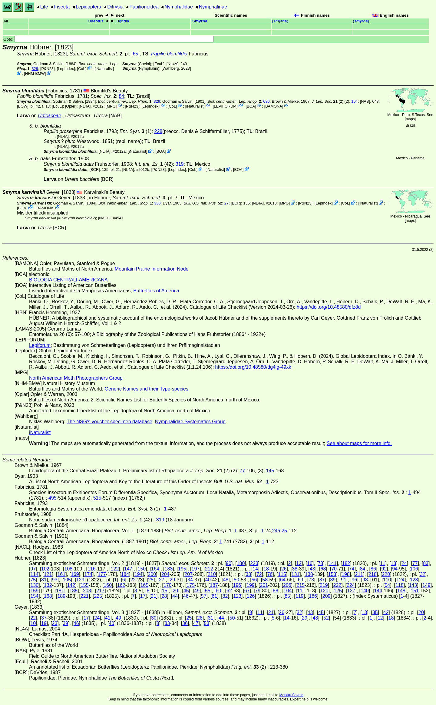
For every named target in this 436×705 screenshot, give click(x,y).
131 (296, 574)
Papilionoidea (143, 6)
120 (324, 590)
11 (382, 563)
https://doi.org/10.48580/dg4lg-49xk (253, 367)
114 (34, 574)
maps (410, 119)
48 (225, 579)
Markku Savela (291, 695)
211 (359, 574)
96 (354, 579)
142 (71, 585)
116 (92, 568)
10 (33, 623)
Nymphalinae (213, 6)
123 (237, 596)
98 (365, 579)
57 (203, 596)
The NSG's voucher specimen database (109, 421)
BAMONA (273, 106)
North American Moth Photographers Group (76, 378)
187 (214, 585)
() (280, 21)
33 (248, 574)
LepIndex (66, 68)
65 (135, 53)
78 (320, 563)
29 (172, 579)
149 (426, 585)
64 (283, 579)
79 (257, 590)
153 (332, 574)
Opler (70, 106)
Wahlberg (171, 68)
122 (115, 568)
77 (242, 470)
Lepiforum (40, 345)
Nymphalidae (178, 6)
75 (33, 579)
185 (73, 590)
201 (264, 585)
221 (85, 596)
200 (152, 574)
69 (300, 579)
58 (265, 579)
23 (55, 623)
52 (326, 617)
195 (182, 568)
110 (387, 579)
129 (80, 579)
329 (34, 68)
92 (384, 568)
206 (287, 585)
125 (338, 590)
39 (65, 623)
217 (100, 590)
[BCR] (94, 169)
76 (269, 574)
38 (294, 568)
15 (164, 590)
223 (254, 563)
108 (68, 568)
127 (351, 590)
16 (309, 563)
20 (175, 590)
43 (312, 568)
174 (88, 574)
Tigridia (122, 21)
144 (378, 590)
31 (210, 617)
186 (313, 596)
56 (254, 579)
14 (255, 568)
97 (33, 568)
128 (414, 579)
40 (208, 579)
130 (34, 585)
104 (354, 101)
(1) (136, 131)
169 (75, 574)
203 (87, 590)
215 (300, 585)
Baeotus (95, 21)
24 (404, 563)
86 (373, 568)
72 (259, 574)
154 (34, 596)
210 (212, 574)
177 (102, 574)
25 (284, 530)
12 (299, 563)
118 (399, 585)
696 (266, 101)
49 (197, 590)
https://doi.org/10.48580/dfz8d (329, 307)
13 (393, 563)
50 (236, 579)
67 (247, 590)
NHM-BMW (35, 73)
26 (284, 568)
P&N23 (47, 68)
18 (266, 568)
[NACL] (104, 218)
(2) (327, 101)
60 (218, 590)
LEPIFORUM (225, 106)
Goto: (108, 39)
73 (311, 579)
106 (414, 568)
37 (44, 617)
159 (34, 590)
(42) (154, 164)
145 (270, 470)
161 (61, 574)
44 (175, 596)
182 (346, 563)
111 (301, 590)
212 (209, 568)
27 (226, 203)
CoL (81, 68)
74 (352, 568)
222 (337, 585)
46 (186, 596)
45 (186, 590)
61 (214, 596)
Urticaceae (49, 115)
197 (195, 568)
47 (196, 623)
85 (287, 596)
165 (144, 585)
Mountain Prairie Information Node (152, 268)
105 (67, 579)
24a (276, 530)
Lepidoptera (88, 6)
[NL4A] (172, 64)
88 (275, 590)
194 (138, 574)
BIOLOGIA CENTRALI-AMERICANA (68, 279)
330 (157, 203)
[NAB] (365, 101)
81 (44, 579)
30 (154, 617)
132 (48, 585)
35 (375, 612)
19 (44, 623)
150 (142, 568)
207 (188, 574)
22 (133, 579)
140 (365, 590)
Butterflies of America (156, 290)
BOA (251, 106)
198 (346, 574)
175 (191, 585)
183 (169, 568)
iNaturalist (104, 68)
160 (108, 585)
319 (180, 164)
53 (206, 623)
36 (185, 623)
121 (48, 574)
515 (97, 497)
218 (372, 574)
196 (237, 585)
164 (155, 568)
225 (98, 596)
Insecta (62, 6)
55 (207, 590)
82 (225, 596)
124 (400, 579)
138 (309, 574)
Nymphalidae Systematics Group (190, 421)
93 (55, 579)
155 (85, 585)
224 (351, 585)
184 (125, 574)
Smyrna (199, 21)
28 (164, 596)
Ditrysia (115, 6)
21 (153, 596)
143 (413, 585)
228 (158, 131)
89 (332, 579)
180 (241, 563)
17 (143, 596)
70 (334, 568)
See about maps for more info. (359, 443)
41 (108, 617)
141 (333, 563)
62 (229, 590)
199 (250, 585)
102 (45, 568)
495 (52, 497)
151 (415, 590)
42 (386, 612)
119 (300, 596)
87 (322, 579)
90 (228, 563)
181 (60, 590)
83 (425, 563)
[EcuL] (158, 64)
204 (165, 574)
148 (401, 590)
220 (386, 574)
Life (44, 6)
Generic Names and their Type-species (146, 388)
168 (48, 596)
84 (121, 96)
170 (168, 585)
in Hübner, (127, 197)
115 (282, 574)
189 (61, 596)
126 (251, 596)
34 (190, 579)
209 (326, 596)
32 (422, 574)
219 (324, 585)
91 (343, 579)
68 (323, 568)
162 (121, 585)
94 (395, 568)
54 (387, 585)
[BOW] (22, 106)
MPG (111, 106)
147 (128, 568)
